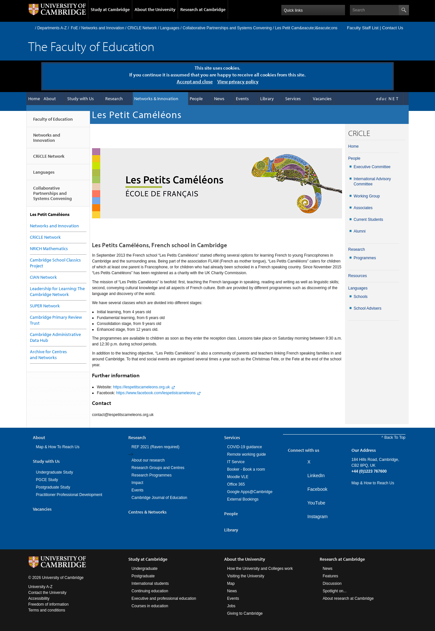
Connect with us (303, 450)
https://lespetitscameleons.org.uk (141, 387)
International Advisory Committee (372, 182)
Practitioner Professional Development (69, 494)
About (50, 98)
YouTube (316, 502)
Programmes (365, 258)
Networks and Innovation (102, 28)
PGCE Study (47, 479)
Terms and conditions (46, 610)
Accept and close (195, 81)
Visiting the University (245, 576)
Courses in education (150, 606)
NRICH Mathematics (49, 248)
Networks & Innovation (156, 98)
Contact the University (47, 592)
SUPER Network (45, 306)
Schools (361, 296)
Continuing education (150, 591)
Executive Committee (372, 167)
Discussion (332, 583)
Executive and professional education (164, 598)
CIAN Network (43, 277)
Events (242, 98)
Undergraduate (145, 568)
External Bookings (243, 499)
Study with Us (80, 98)
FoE (74, 28)
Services (293, 98)
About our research (148, 460)
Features (330, 576)
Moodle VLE (237, 477)
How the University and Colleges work (260, 568)
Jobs (231, 606)
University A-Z (40, 586)
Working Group (367, 196)
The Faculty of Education (91, 46)
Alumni (360, 231)
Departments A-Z (52, 28)
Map (231, 583)
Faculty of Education (53, 121)
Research (114, 98)
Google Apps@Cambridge (250, 492)
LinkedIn (316, 475)
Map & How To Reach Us (58, 447)
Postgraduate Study (53, 487)
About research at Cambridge (348, 598)
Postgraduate (143, 576)
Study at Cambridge (110, 9)
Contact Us (392, 27)
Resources (357, 276)
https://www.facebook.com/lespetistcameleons (156, 393)
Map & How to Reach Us (373, 483)
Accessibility (38, 598)
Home (31, 28)
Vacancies (322, 98)
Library (267, 98)
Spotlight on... (334, 591)
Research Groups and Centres (158, 467)
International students (150, 583)
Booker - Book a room (246, 469)
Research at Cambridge (202, 9)
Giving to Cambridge (244, 613)
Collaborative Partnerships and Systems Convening (227, 28)
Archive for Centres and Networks (48, 354)
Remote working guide (246, 454)
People (196, 98)
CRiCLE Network (142, 28)
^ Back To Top (393, 437)
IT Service (236, 462)
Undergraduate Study (54, 472)
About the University (154, 9)
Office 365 (236, 484)
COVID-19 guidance (244, 447)
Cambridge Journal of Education (159, 497)
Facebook (317, 489)
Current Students (368, 219)
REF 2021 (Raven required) (155, 447)
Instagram (317, 516)
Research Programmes (152, 475)
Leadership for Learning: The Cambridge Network (57, 291)
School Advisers (367, 308)
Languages (169, 28)
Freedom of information (48, 604)
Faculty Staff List (362, 27)
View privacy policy (238, 81)
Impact (137, 482)
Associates (363, 208)
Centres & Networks (147, 512)
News (219, 98)
